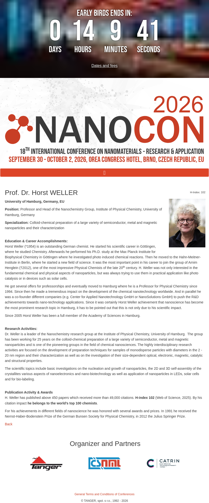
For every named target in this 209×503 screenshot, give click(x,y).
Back (8, 424)
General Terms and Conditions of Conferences (105, 494)
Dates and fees (104, 66)
